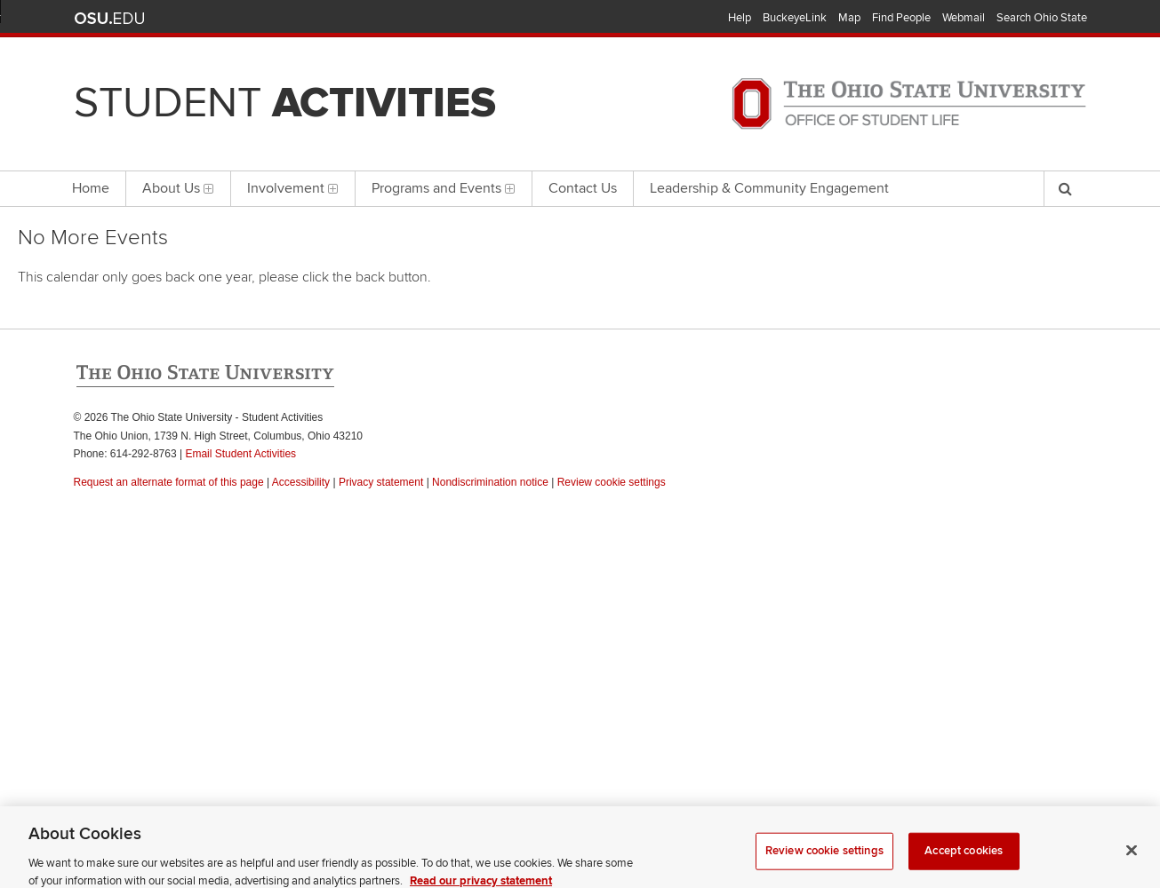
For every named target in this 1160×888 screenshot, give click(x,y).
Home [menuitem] (90, 188)
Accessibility (301, 482)
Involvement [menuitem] (293, 188)
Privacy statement (381, 482)
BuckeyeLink (795, 18)
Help (739, 18)
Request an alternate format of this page (169, 482)
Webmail (963, 18)
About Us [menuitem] (178, 188)
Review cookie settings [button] (611, 482)
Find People (901, 18)
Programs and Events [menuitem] (444, 188)
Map (849, 18)
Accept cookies (963, 860)
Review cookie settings (824, 860)
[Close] (1131, 859)
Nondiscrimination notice (490, 482)
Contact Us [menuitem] (582, 188)
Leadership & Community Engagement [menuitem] (769, 188)
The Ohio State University (109, 19)
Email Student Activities (240, 454)
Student (285, 103)
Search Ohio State (1041, 18)
